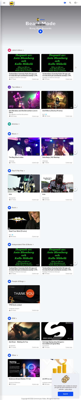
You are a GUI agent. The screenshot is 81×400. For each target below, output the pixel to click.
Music (13, 133)
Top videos (15, 87)
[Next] (75, 67)
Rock (13, 207)
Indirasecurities (47, 382)
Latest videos (16, 50)
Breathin (41, 24)
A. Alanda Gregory (14, 308)
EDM (12, 318)
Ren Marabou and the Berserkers (18, 114)
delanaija (11, 161)
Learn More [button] (68, 389)
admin (40, 19)
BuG (44, 114)
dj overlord (12, 345)
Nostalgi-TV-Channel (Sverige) (17, 77)
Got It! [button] (65, 394)
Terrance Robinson (14, 382)
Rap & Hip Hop (16, 170)
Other (13, 355)
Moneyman (12, 198)
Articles (14, 124)
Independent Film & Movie (21, 244)
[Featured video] (40, 31)
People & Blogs (17, 281)
